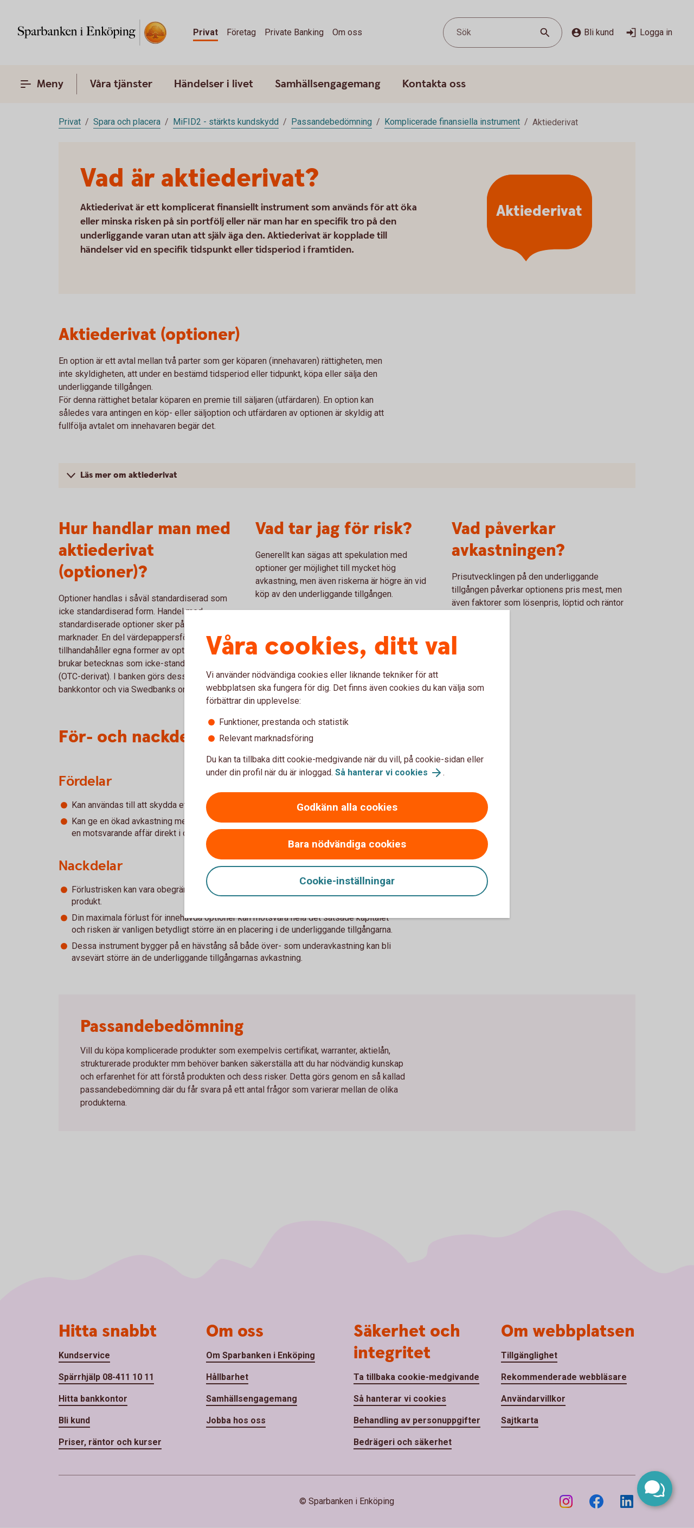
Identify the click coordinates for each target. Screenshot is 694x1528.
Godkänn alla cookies (347, 807)
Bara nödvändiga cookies (347, 844)
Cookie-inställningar (347, 881)
